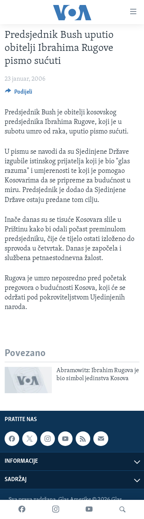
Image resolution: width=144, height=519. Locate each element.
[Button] (18, 93)
